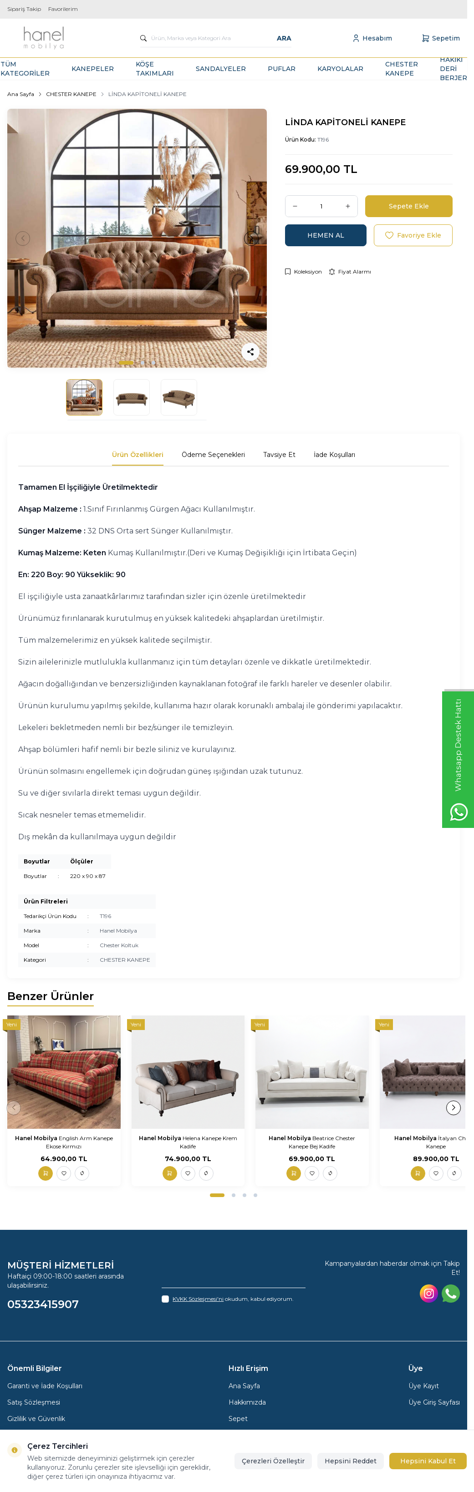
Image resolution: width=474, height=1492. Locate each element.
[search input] (215, 38)
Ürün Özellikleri (137, 455)
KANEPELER (92, 69)
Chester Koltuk (119, 945)
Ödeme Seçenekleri (213, 455)
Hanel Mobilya (118, 930)
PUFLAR (282, 69)
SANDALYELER (221, 69)
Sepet (238, 1419)
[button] (126, 363)
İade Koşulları (334, 455)
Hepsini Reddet (351, 1461)
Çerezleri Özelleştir (273, 1461)
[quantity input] (321, 206)
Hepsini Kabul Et (428, 1461)
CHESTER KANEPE (401, 68)
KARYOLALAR (340, 69)
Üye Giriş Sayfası (434, 1402)
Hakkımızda (247, 1402)
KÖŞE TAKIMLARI (155, 68)
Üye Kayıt (423, 1386)
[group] (137, 238)
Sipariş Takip (24, 8)
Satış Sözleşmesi (33, 1402)
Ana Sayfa (20, 94)
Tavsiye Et (279, 455)
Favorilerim (63, 8)
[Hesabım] (372, 38)
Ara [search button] (284, 38)
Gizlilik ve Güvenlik (36, 1419)
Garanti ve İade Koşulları (44, 1386)
